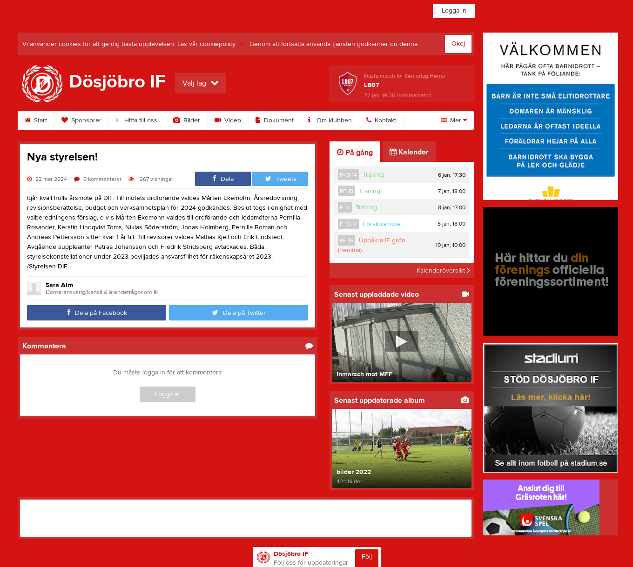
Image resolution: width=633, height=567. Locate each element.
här (241, 44)
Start (36, 120)
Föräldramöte (382, 224)
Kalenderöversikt (443, 270)
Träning (373, 175)
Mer (454, 120)
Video (228, 120)
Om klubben (330, 120)
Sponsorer (81, 120)
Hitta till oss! (137, 120)
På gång (355, 152)
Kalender (409, 152)
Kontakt (381, 120)
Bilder (186, 120)
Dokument (275, 120)
